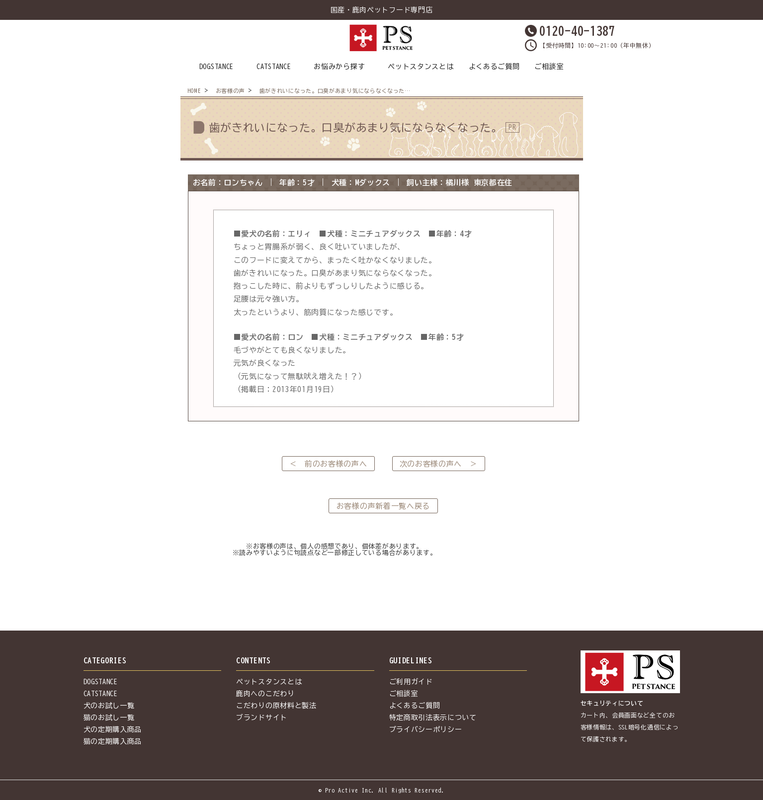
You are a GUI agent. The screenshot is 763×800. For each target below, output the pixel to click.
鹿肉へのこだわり (265, 693)
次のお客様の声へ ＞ (439, 464)
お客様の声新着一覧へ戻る (383, 506)
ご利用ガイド (411, 681)
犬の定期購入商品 (113, 729)
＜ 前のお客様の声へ (328, 464)
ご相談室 (549, 66)
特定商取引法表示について (433, 717)
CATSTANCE (273, 66)
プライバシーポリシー (425, 729)
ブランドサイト (261, 717)
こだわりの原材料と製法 (276, 705)
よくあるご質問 (494, 66)
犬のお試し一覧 (109, 705)
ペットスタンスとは (420, 66)
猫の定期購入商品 (113, 741)
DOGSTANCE (216, 66)
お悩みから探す (339, 66)
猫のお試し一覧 (109, 717)
